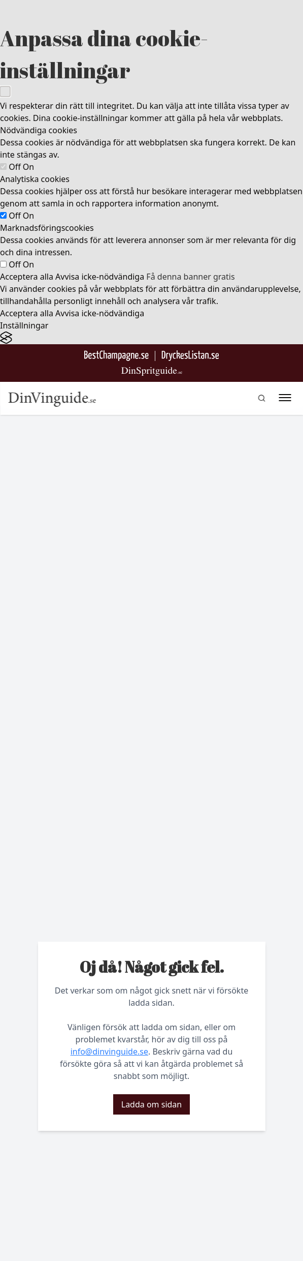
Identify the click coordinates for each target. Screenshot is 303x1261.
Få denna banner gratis (190, 276)
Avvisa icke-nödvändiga (99, 276)
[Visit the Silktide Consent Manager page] (151, 338)
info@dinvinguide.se (109, 1051)
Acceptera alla (26, 276)
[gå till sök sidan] (261, 398)
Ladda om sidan (151, 1104)
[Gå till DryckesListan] (190, 355)
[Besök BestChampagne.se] (116, 355)
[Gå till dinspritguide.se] (151, 371)
